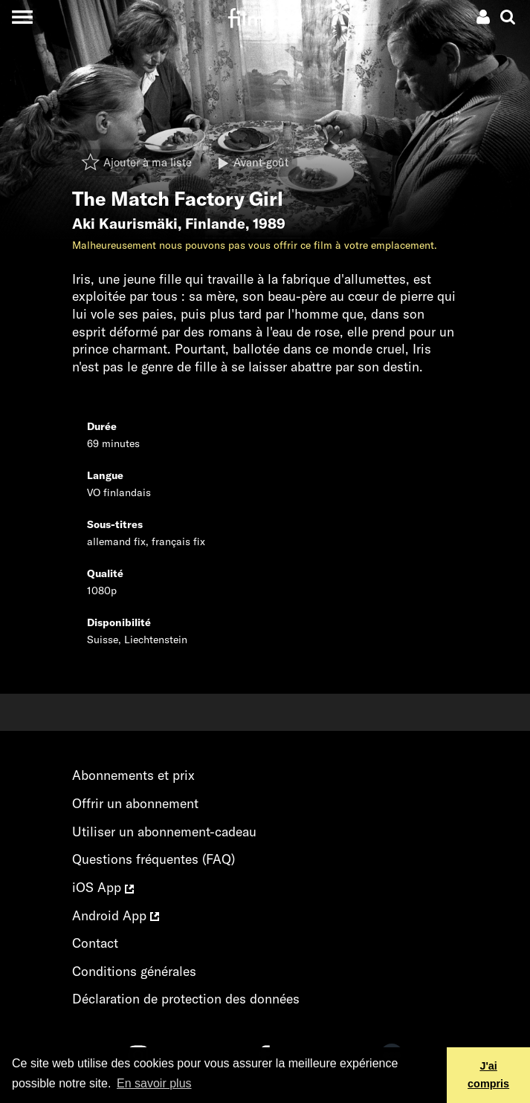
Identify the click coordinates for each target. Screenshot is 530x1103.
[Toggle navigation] (22, 16)
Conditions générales (134, 971)
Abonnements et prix (133, 775)
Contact (95, 942)
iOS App (103, 887)
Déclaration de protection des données (186, 998)
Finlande (215, 223)
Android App (115, 915)
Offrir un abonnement (135, 803)
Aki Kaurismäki (125, 223)
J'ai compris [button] (488, 1075)
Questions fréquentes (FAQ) (153, 859)
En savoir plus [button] (154, 1083)
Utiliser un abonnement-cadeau (164, 831)
